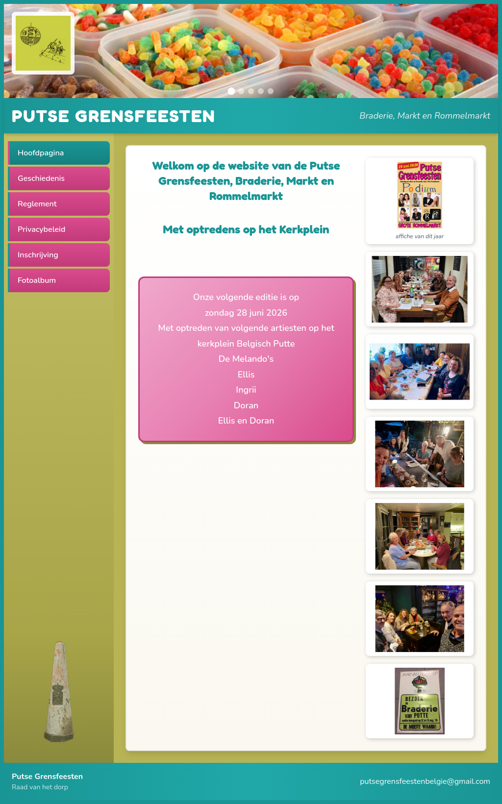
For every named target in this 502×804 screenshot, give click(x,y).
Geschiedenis (41, 178)
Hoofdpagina (41, 153)
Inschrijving (38, 255)
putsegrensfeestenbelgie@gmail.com (425, 781)
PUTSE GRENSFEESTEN (113, 115)
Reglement (37, 204)
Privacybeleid (41, 229)
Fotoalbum (37, 280)
